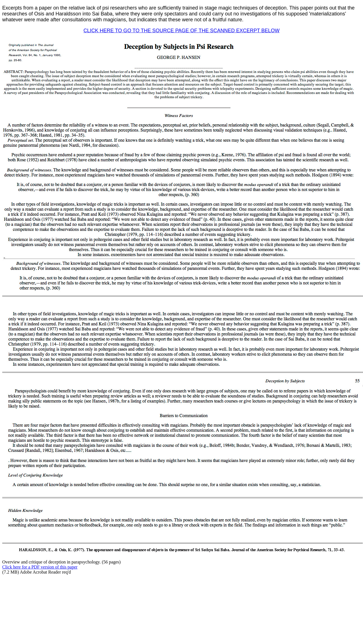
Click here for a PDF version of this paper (39, 567)
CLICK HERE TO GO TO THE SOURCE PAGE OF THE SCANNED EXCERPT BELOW (182, 30)
